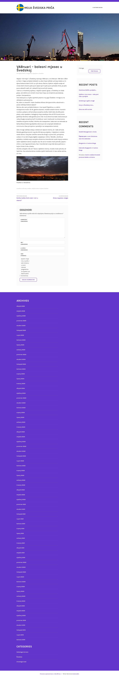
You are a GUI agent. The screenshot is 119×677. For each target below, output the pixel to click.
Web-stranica (23, 254)
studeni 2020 (21, 567)
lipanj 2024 (21, 379)
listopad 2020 (22, 572)
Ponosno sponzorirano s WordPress (50, 674)
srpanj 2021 (21, 528)
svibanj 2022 (21, 480)
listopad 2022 (22, 456)
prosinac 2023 (22, 398)
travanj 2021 (21, 543)
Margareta (29, 73)
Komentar (24, 220)
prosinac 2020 (22, 562)
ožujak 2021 (21, 548)
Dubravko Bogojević (85, 148)
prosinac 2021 (22, 504)
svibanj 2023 (21, 422)
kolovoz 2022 (21, 466)
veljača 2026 (21, 311)
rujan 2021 (20, 519)
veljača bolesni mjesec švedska (40, 188)
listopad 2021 (21, 514)
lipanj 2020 (21, 591)
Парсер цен (82, 136)
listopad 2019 (21, 630)
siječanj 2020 (22, 615)
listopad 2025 (22, 330)
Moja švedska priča (43, 8)
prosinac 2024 (22, 354)
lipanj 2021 (21, 533)
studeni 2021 (21, 509)
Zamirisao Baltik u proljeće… (87, 90)
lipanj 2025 (21, 345)
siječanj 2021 (21, 557)
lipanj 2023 (21, 417)
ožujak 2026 (21, 306)
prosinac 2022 (22, 446)
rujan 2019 (20, 635)
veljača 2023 (21, 437)
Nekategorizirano (23, 652)
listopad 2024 (22, 364)
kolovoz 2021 (21, 524)
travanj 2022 (21, 485)
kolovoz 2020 (21, 582)
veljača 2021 (21, 553)
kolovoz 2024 (21, 369)
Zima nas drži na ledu (85, 109)
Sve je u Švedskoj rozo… (86, 105)
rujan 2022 (21, 461)
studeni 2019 (21, 625)
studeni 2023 (21, 403)
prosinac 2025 (22, 321)
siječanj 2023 (22, 441)
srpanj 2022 (21, 470)
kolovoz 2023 (21, 408)
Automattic (76, 674)
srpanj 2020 (21, 586)
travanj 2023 (21, 427)
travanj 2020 (21, 601)
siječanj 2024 (22, 393)
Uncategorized (22, 662)
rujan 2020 (21, 577)
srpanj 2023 (21, 412)
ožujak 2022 (21, 490)
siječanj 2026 (22, 316)
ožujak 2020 (21, 606)
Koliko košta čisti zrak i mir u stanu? (29, 198)
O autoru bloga (97, 7)
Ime (24, 243)
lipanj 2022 (21, 475)
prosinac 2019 (22, 620)
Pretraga (81, 68)
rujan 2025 (21, 335)
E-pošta (24, 249)
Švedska (41, 73)
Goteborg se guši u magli (86, 101)
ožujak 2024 (21, 388)
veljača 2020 (21, 611)
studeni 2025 (21, 325)
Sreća (95, 132)
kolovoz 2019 (21, 640)
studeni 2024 (21, 359)
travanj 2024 (21, 383)
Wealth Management (85, 132)
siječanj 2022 (22, 499)
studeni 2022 (21, 451)
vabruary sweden (26, 188)
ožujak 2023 (21, 432)
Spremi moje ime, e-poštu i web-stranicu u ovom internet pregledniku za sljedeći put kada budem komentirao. (25, 267)
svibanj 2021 (21, 538)
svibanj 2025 (21, 350)
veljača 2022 (21, 495)
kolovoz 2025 (21, 340)
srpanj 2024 (21, 374)
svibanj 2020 (21, 596)
